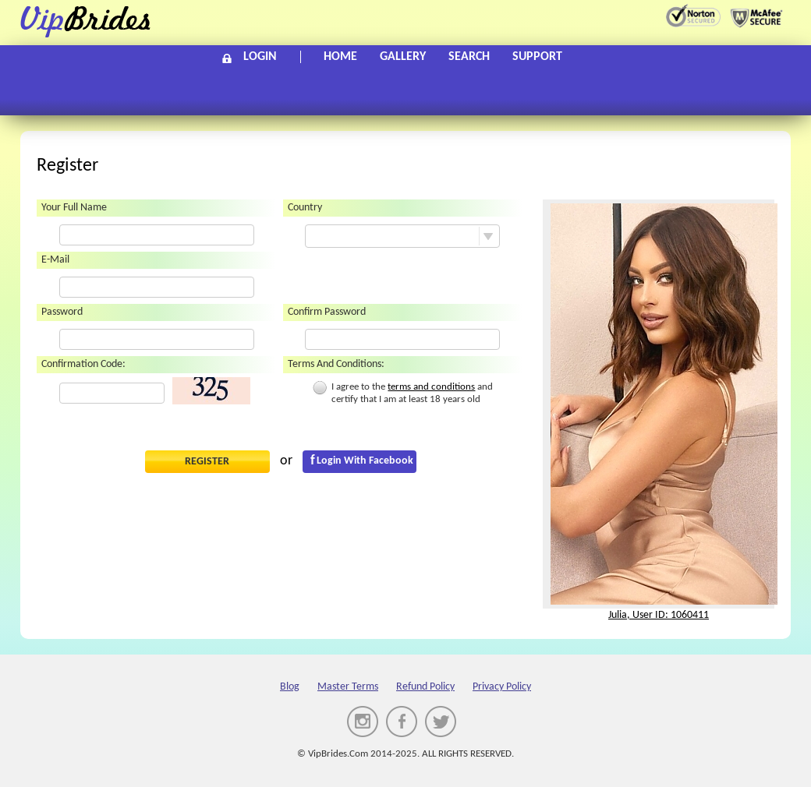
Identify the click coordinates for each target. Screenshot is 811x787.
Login (260, 57)
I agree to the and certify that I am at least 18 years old (403, 392)
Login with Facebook (365, 461)
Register (207, 462)
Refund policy (425, 687)
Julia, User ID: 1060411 (658, 615)
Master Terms (347, 687)
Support (537, 57)
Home (340, 57)
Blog (289, 687)
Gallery (403, 57)
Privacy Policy (502, 687)
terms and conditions (431, 387)
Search (469, 57)
